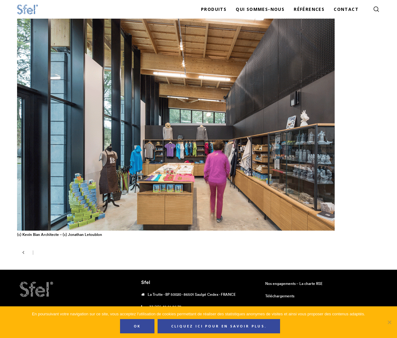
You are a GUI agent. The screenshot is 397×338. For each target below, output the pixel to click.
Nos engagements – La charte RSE (294, 283)
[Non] (389, 322)
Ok (137, 326)
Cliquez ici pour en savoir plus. (219, 326)
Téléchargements (279, 296)
